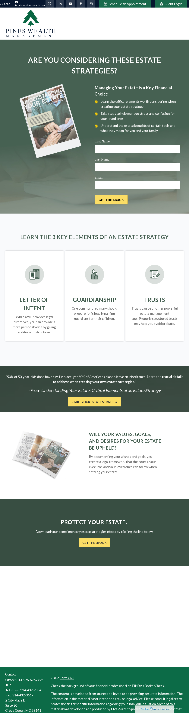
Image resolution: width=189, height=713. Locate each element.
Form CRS (67, 678)
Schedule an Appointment (125, 4)
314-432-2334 (30, 690)
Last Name (102, 159)
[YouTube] (70, 4)
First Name (102, 141)
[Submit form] (111, 199)
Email (99, 177)
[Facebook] (81, 4)
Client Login (171, 4)
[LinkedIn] (60, 4)
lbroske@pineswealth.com (30, 4)
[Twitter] (50, 4)
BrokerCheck (154, 686)
